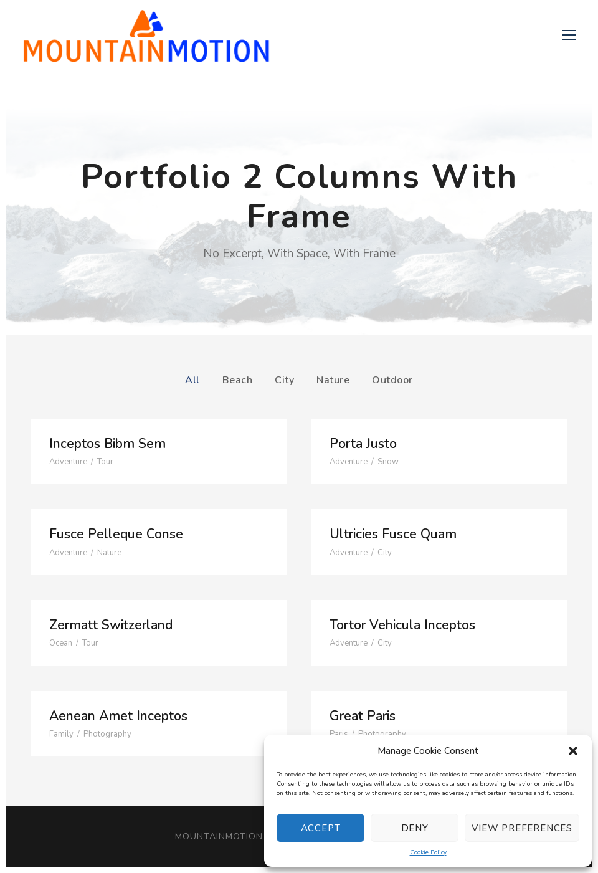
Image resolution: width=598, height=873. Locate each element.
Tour (105, 461)
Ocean (60, 643)
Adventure (68, 461)
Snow (388, 461)
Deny (415, 828)
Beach (237, 380)
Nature (332, 380)
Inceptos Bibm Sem (107, 443)
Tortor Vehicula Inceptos (402, 625)
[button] (573, 751)
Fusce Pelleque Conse (116, 534)
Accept (321, 828)
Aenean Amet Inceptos (118, 716)
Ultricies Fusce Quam (393, 534)
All (192, 380)
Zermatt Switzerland (111, 625)
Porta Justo (363, 443)
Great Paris (363, 716)
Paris (339, 734)
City (284, 380)
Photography (107, 734)
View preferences (522, 828)
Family (61, 734)
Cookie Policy (428, 852)
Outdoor (392, 380)
